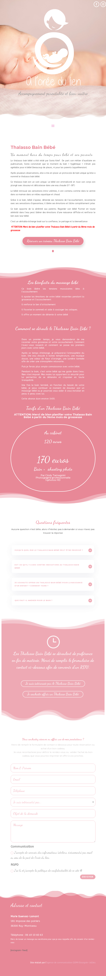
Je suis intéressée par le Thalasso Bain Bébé (53, 682)
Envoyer (87, 876)
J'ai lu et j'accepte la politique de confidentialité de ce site (46, 870)
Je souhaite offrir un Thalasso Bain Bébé (53, 692)
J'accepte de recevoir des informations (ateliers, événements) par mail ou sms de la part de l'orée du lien (51, 855)
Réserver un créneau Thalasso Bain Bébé (53, 241)
